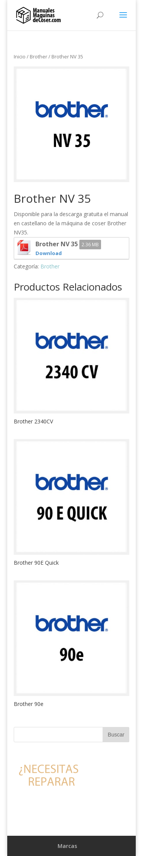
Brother (38, 56)
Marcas (67, 846)
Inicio (20, 56)
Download (48, 253)
